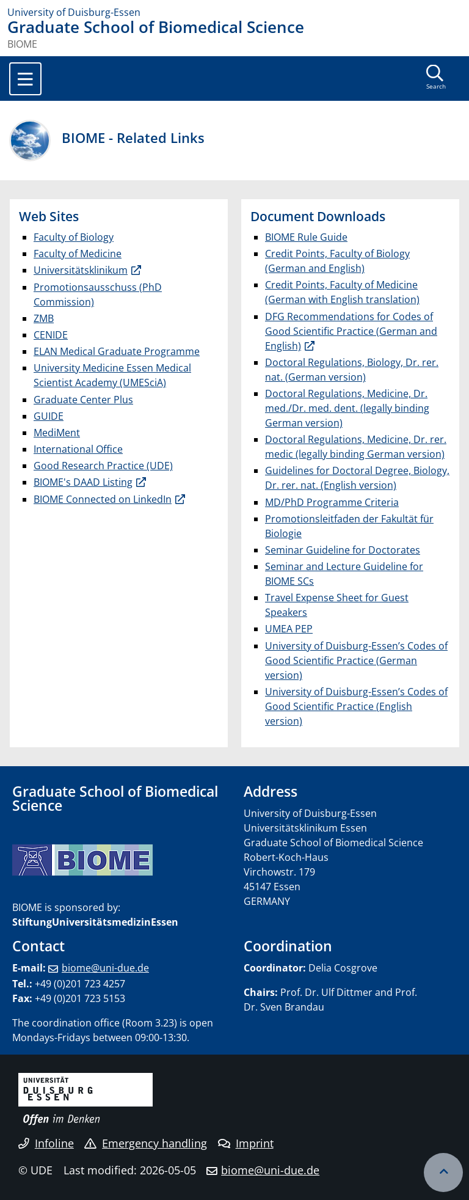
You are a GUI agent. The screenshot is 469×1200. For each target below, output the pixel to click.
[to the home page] (234, 12)
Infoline (46, 1143)
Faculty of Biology (74, 237)
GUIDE (49, 416)
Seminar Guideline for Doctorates (342, 550)
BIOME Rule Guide (306, 237)
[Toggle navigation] (25, 78)
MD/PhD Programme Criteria (332, 502)
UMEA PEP (289, 628)
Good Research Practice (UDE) (103, 465)
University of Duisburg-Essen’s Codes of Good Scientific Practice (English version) (356, 706)
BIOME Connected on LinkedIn (103, 499)
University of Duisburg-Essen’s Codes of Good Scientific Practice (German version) (356, 660)
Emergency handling (145, 1143)
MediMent (57, 432)
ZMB (44, 318)
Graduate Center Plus (83, 399)
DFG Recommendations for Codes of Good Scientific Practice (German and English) (351, 331)
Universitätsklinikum (81, 270)
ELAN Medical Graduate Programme (117, 351)
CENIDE (51, 335)
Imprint (246, 1143)
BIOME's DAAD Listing (83, 482)
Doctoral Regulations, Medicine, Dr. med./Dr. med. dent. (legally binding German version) (347, 408)
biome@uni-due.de (105, 968)
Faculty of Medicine (78, 253)
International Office (78, 449)
